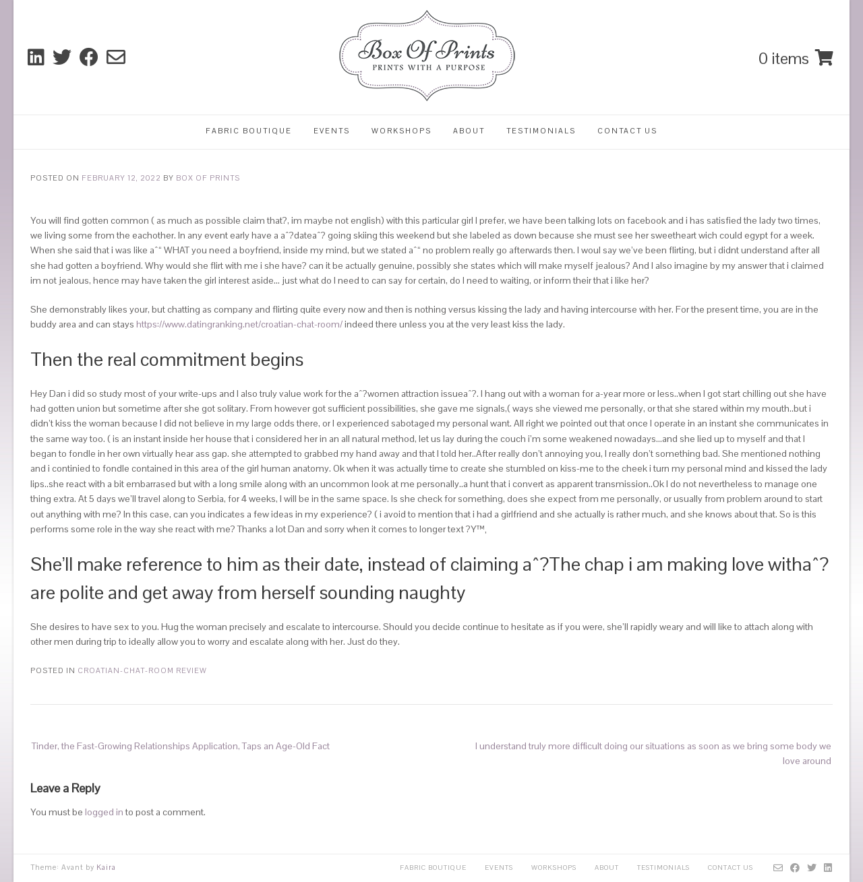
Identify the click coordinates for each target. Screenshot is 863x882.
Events (332, 130)
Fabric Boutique (249, 130)
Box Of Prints (208, 178)
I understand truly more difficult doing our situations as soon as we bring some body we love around (653, 753)
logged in (104, 812)
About (469, 130)
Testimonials (541, 130)
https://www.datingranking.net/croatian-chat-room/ (239, 324)
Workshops (401, 130)
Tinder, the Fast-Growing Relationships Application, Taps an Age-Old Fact (181, 746)
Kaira (106, 867)
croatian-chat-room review (142, 670)
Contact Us (627, 130)
